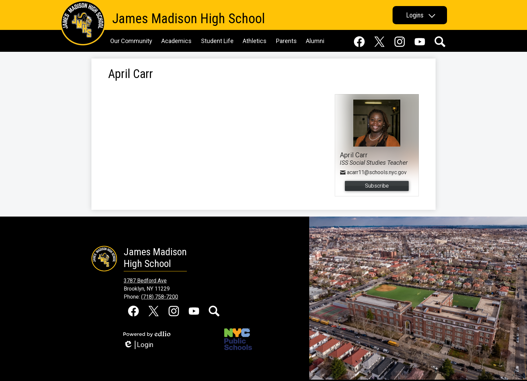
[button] (420, 15)
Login (138, 345)
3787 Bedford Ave (145, 280)
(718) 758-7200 (159, 297)
